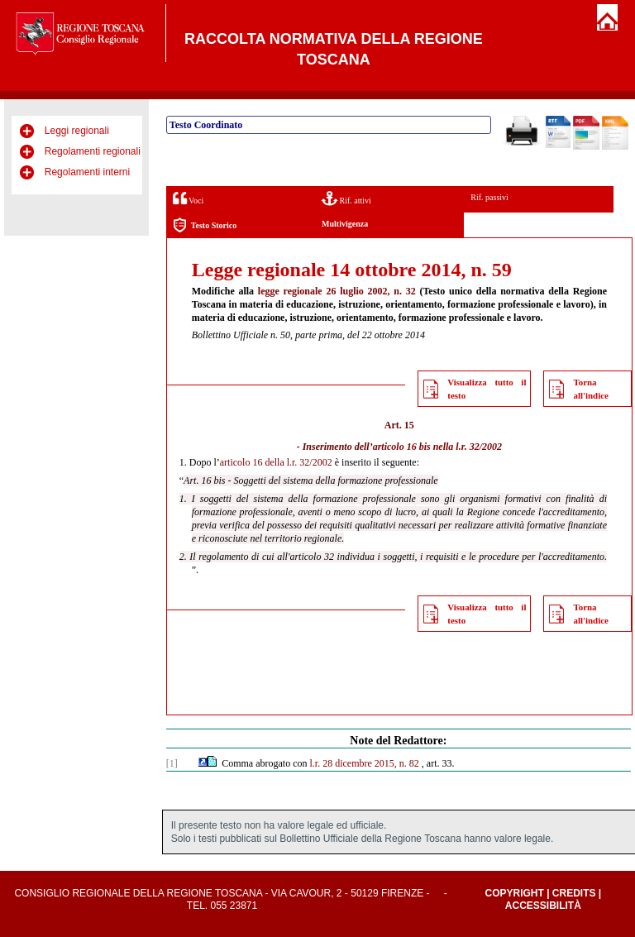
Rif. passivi (489, 197)
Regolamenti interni (87, 172)
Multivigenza (345, 223)
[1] (172, 763)
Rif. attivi (346, 198)
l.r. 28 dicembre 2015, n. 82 (364, 763)
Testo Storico (204, 225)
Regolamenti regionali (93, 151)
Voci (188, 198)
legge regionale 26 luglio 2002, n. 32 (337, 291)
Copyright (514, 893)
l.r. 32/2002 (479, 446)
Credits (574, 893)
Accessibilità (543, 905)
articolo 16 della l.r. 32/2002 (276, 462)
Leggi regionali (77, 130)
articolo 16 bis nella (413, 446)
